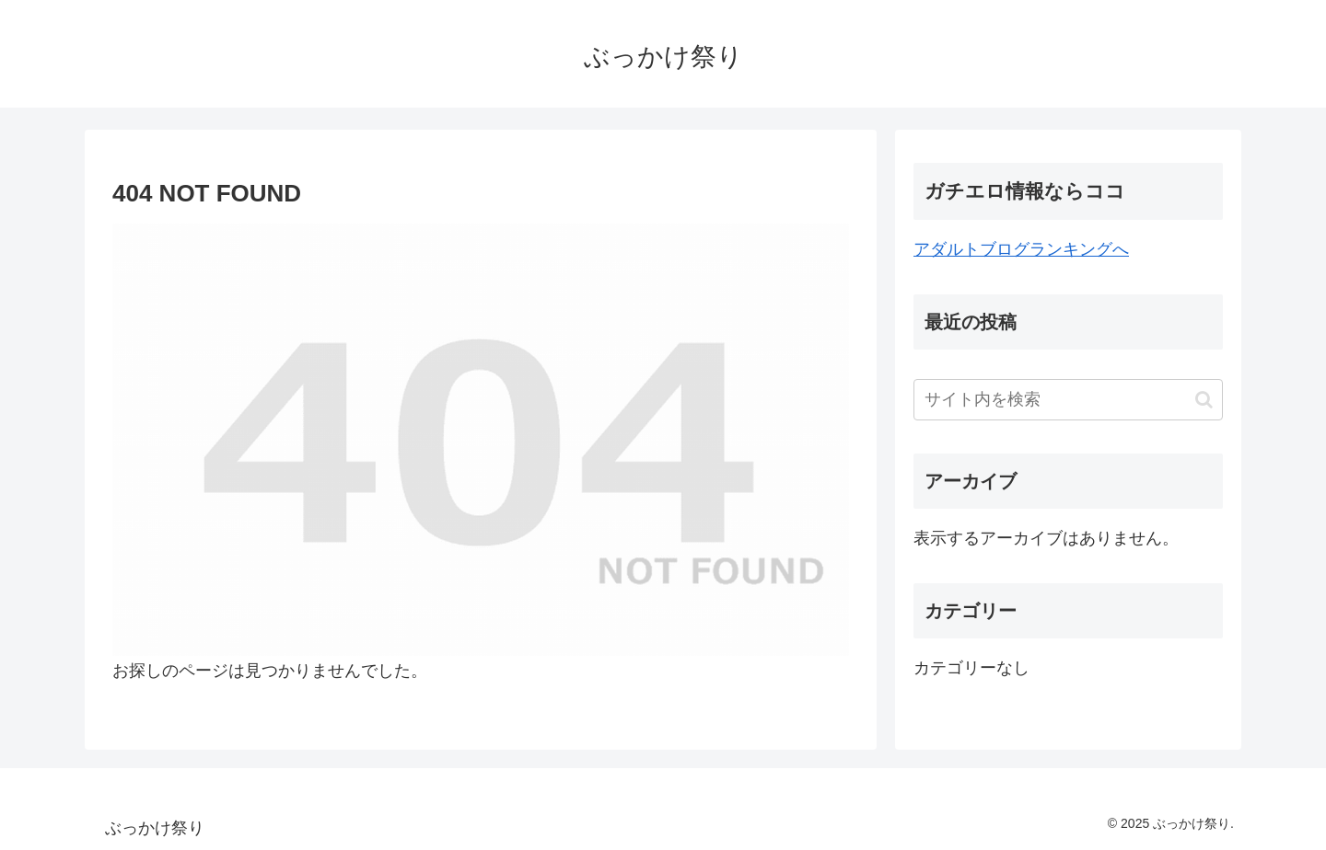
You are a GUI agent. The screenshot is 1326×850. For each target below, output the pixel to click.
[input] (1068, 399)
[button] (1204, 399)
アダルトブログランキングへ (1021, 249)
